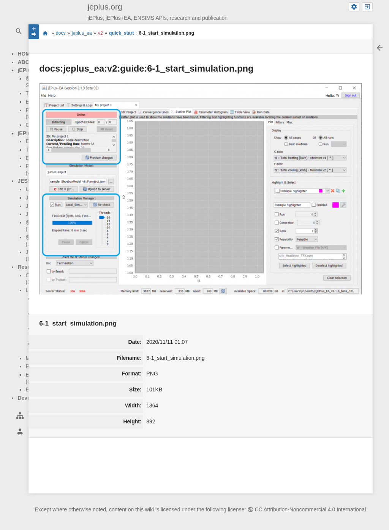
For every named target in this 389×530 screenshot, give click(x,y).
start (45, 33)
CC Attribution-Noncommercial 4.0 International (310, 509)
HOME (25, 54)
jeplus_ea (82, 33)
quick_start (121, 33)
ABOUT (26, 62)
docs (61, 33)
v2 (100, 33)
